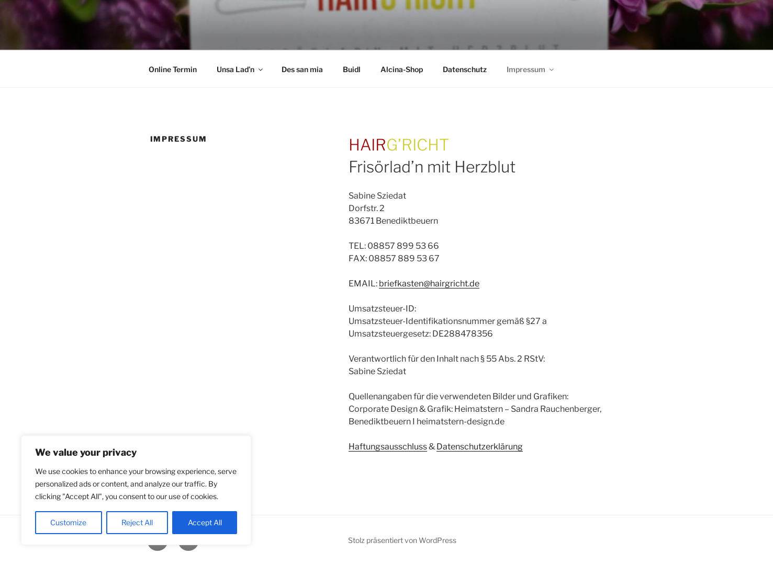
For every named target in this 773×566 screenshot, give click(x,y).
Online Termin (173, 69)
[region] (136, 490)
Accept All (205, 522)
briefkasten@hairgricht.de (429, 283)
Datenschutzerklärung (479, 447)
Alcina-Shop (401, 69)
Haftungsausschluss (388, 447)
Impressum (531, 69)
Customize (68, 522)
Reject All (137, 522)
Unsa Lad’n (240, 69)
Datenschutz (465, 69)
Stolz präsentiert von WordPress (402, 540)
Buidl (352, 69)
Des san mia (302, 69)
